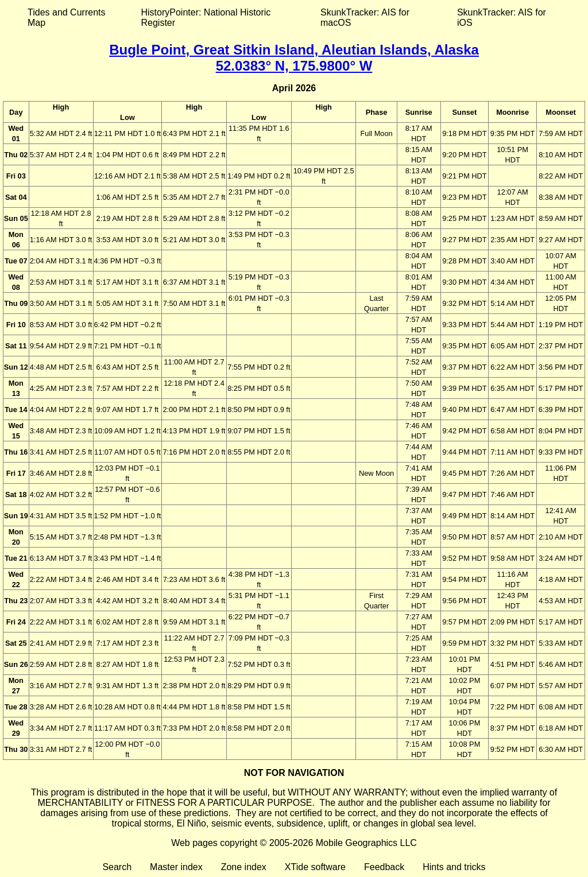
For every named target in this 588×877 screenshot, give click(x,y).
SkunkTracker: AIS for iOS (501, 17)
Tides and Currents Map (66, 17)
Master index (176, 867)
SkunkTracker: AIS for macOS (364, 17)
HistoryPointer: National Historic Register (206, 17)
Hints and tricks (454, 867)
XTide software (315, 867)
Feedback (384, 867)
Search (116, 867)
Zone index (243, 867)
